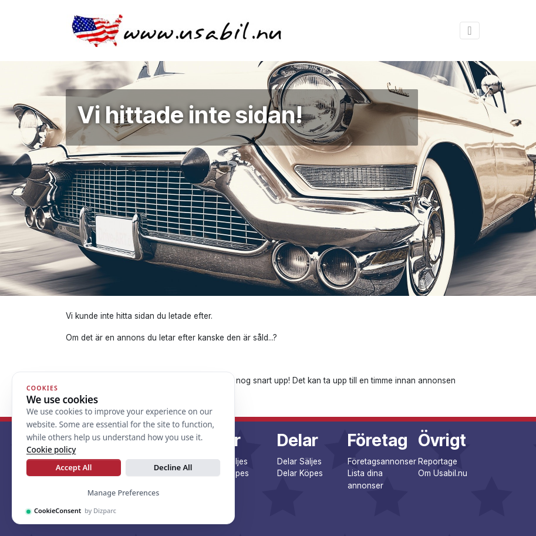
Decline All (173, 467)
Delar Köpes (300, 473)
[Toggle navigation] (469, 30)
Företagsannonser (382, 461)
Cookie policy (51, 449)
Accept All (74, 467)
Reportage (437, 461)
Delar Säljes (299, 461)
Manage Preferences (123, 493)
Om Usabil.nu (442, 473)
